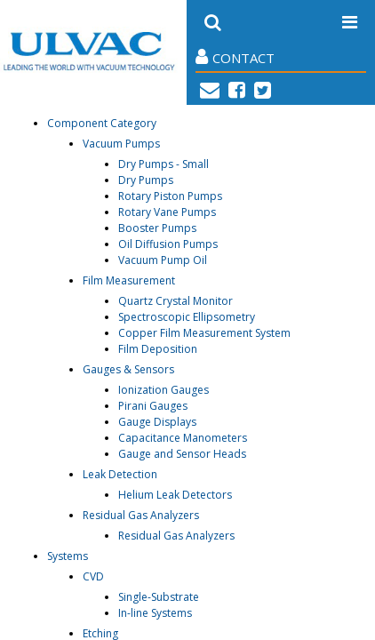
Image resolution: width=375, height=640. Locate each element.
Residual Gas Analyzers (141, 515)
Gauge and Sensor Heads (182, 453)
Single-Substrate (158, 596)
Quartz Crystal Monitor (175, 300)
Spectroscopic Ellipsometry (186, 316)
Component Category (101, 123)
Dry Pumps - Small (163, 164)
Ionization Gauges (163, 389)
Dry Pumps (145, 180)
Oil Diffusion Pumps (168, 244)
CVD (93, 576)
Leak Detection (120, 474)
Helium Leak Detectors (175, 494)
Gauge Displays (157, 421)
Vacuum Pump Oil (162, 260)
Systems (67, 556)
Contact (235, 57)
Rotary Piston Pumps (170, 196)
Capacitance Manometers (182, 437)
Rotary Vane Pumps (167, 212)
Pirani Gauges (153, 405)
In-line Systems (155, 612)
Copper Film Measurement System (204, 332)
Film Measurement (129, 280)
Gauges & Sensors (128, 369)
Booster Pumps (157, 228)
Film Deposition (157, 348)
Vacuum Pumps (121, 143)
